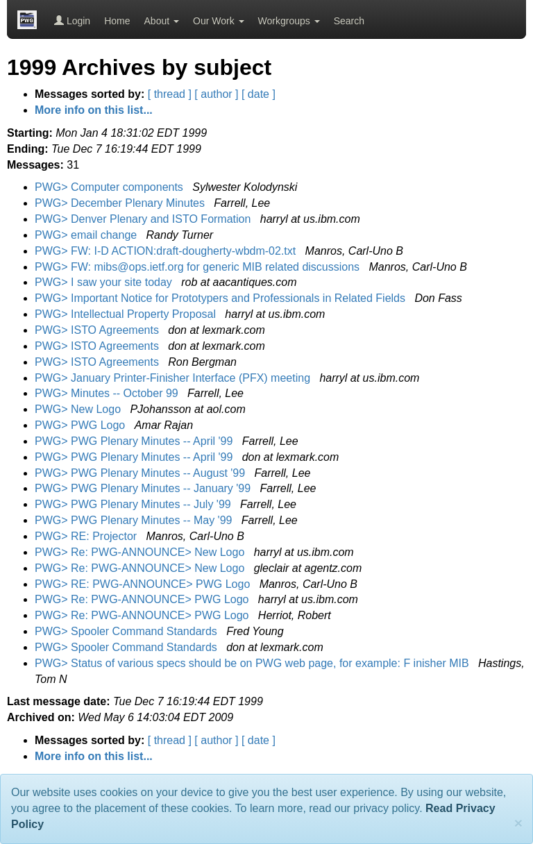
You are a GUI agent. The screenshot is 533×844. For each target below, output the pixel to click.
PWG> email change (87, 235)
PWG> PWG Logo (81, 425)
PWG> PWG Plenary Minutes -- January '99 (144, 488)
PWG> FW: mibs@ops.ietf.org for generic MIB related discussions (199, 267)
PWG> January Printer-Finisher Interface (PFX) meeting (174, 378)
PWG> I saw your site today (105, 282)
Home (117, 20)
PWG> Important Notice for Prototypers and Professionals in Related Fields (221, 298)
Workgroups (289, 20)
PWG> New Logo (79, 409)
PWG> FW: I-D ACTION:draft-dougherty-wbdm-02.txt (167, 251)
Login (72, 20)
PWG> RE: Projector (87, 536)
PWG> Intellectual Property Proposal (127, 314)
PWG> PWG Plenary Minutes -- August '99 (141, 473)
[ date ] (259, 94)
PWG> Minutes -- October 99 (108, 393)
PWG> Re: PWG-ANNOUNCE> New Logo (141, 552)
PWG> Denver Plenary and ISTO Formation (144, 219)
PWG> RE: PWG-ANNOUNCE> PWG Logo (144, 584)
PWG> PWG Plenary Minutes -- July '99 (134, 504)
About (161, 20)
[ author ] (216, 94)
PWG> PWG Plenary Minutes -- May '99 (135, 520)
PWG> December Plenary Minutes (121, 203)
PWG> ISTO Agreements (98, 330)
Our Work (218, 20)
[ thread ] (170, 94)
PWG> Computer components (110, 187)
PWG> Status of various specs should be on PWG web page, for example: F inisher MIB (253, 663)
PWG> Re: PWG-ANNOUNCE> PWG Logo (143, 599)
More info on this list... (94, 110)
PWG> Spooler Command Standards (127, 631)
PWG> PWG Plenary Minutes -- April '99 (135, 441)
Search (349, 20)
